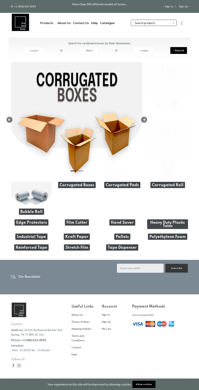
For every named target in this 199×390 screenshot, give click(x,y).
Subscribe (176, 268)
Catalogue (107, 23)
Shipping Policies (81, 328)
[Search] (154, 23)
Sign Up (183, 6)
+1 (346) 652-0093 (25, 6)
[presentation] (145, 283)
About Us (64, 23)
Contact (76, 347)
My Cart (106, 328)
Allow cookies (144, 384)
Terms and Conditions (78, 338)
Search (178, 50)
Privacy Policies (81, 321)
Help (94, 23)
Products (47, 23)
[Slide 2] (80, 171)
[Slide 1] (73, 171)
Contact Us (81, 23)
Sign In (169, 6)
